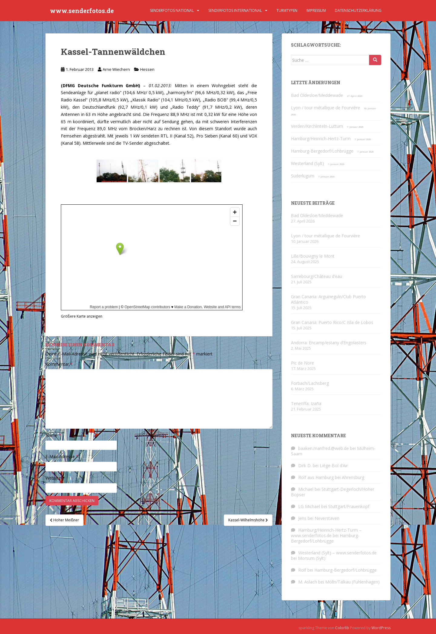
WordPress (381, 627)
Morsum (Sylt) (311, 558)
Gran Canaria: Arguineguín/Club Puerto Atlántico (328, 299)
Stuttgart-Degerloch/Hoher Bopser (332, 491)
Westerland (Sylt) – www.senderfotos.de (337, 553)
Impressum (316, 10)
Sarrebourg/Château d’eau (316, 276)
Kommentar (59, 364)
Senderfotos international (235, 10)
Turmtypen (286, 10)
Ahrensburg (353, 477)
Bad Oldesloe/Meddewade (317, 95)
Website (53, 478)
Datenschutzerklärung (358, 10)
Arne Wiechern (116, 69)
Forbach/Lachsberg (310, 383)
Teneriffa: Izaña (306, 403)
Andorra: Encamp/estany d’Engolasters (328, 342)
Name (53, 435)
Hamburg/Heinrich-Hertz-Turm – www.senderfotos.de (326, 532)
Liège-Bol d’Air (334, 465)
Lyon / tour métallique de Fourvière (325, 108)
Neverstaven (327, 518)
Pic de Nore (302, 363)
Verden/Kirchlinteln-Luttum (317, 126)
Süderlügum (302, 176)
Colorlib (342, 627)
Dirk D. (305, 465)
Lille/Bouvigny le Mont (313, 256)
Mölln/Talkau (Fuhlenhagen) (352, 582)
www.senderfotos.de (82, 11)
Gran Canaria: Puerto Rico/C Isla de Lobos (332, 322)
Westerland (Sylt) (307, 163)
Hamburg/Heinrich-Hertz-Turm (321, 138)
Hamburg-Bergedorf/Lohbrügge (322, 151)
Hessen (147, 69)
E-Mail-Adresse (61, 456)
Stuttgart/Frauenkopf (348, 506)
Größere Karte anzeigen (81, 316)
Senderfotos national (172, 10)
